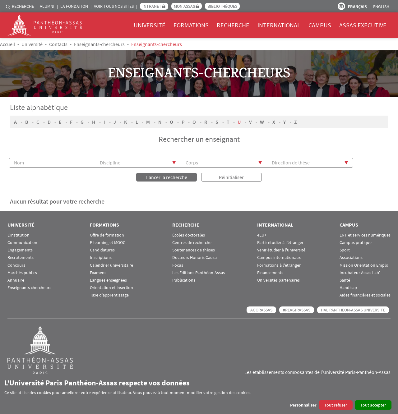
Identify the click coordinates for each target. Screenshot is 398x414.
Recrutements (20, 257)
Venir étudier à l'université (281, 249)
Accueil (7, 44)
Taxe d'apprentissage (109, 294)
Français (357, 6)
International (278, 25)
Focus (177, 264)
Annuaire (15, 279)
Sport (345, 249)
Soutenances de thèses (193, 249)
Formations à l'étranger (279, 264)
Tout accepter (373, 405)
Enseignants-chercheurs (99, 44)
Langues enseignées (108, 279)
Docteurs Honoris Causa (194, 257)
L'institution (18, 234)
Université (149, 25)
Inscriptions (101, 257)
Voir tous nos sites (114, 6)
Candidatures (102, 249)
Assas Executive (362, 25)
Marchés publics (22, 272)
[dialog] (199, 394)
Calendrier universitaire (111, 264)
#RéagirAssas (296, 309)
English (381, 6)
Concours (16, 264)
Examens (98, 272)
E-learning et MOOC (107, 242)
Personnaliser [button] (303, 405)
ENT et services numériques (365, 234)
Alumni (47, 6)
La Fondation (74, 6)
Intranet (151, 6)
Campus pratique (356, 242)
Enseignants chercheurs (29, 287)
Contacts (58, 44)
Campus (319, 25)
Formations (191, 25)
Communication (22, 242)
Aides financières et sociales (365, 294)
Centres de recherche (191, 242)
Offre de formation (107, 234)
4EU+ (261, 234)
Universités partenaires (278, 279)
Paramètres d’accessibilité (341, 6)
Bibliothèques (222, 6)
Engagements (20, 249)
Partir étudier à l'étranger (280, 242)
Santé (345, 279)
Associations (351, 257)
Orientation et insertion (111, 287)
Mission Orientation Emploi (364, 264)
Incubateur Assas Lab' (360, 272)
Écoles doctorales (188, 234)
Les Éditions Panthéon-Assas (198, 272)
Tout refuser (335, 405)
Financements (270, 272)
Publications (183, 279)
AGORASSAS (261, 309)
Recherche (23, 6)
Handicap (348, 287)
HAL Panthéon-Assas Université (353, 309)
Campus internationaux (279, 257)
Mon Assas (184, 6)
